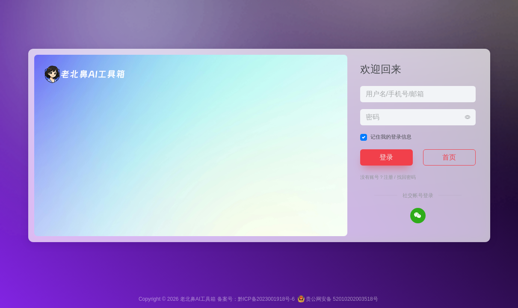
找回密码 (406, 177)
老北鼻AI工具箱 (198, 299)
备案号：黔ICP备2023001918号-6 (256, 299)
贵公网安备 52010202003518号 (338, 299)
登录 (386, 157)
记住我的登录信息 (390, 137)
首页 (449, 157)
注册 (388, 177)
